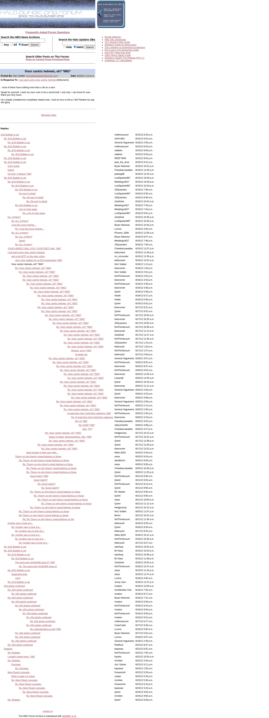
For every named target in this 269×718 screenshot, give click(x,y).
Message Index (48, 115)
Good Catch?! (41, 480)
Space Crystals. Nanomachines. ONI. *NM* (70, 437)
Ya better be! (81, 354)
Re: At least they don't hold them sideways (92, 417)
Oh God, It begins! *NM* (20, 174)
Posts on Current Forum (39, 59)
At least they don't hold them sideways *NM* (89, 413)
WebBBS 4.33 (69, 716)
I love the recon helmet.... (24, 225)
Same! (22, 240)
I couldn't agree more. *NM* (21, 656)
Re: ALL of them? (20, 221)
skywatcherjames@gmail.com (42, 76)
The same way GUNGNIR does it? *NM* (35, 562)
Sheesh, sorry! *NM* (81, 350)
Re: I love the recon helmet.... (29, 229)
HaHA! (11, 170)
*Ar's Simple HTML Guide (117, 42)
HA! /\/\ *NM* (81, 421)
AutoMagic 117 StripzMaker (118, 60)
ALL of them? (14, 217)
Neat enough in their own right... (42, 452)
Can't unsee (14, 166)
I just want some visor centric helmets (37, 80)
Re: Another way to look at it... (26, 527)
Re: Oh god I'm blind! (33, 197)
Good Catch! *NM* (39, 476)
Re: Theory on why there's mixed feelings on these (44, 460)
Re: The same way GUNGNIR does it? (38, 566)
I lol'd (17, 578)
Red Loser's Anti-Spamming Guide (122, 50)
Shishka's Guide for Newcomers (120, 45)
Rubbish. (8, 649)
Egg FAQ (109, 52)
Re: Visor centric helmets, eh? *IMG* (33, 268)
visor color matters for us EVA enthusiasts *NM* (38, 260)
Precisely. (16, 664)
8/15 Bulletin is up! (10, 134)
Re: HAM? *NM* (87, 425)
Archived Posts (61, 59)
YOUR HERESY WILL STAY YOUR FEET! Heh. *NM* (34, 248)
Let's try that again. (28, 209)
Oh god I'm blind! (27, 193)
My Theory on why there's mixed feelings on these (44, 515)
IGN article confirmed (14, 586)
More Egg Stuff (123, 52)
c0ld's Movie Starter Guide (118, 55)
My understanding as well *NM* (45, 629)
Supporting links (19, 574)
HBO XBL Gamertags (115, 39)
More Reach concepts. (19, 672)
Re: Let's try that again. (34, 213)
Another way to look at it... (20, 523)
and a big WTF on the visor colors (28, 256)
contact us (48, 711)
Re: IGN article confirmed (20, 590)
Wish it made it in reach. (23, 676)
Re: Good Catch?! (46, 484)
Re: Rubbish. (14, 652)
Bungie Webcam (113, 37)
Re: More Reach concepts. (24, 680)
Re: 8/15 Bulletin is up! (15, 138)
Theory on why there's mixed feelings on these (38, 456)
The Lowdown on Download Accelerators (125, 47)
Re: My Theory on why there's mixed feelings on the (48, 519)
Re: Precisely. (22, 668)
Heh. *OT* (87, 429)
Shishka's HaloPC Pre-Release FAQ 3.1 (124, 58)
